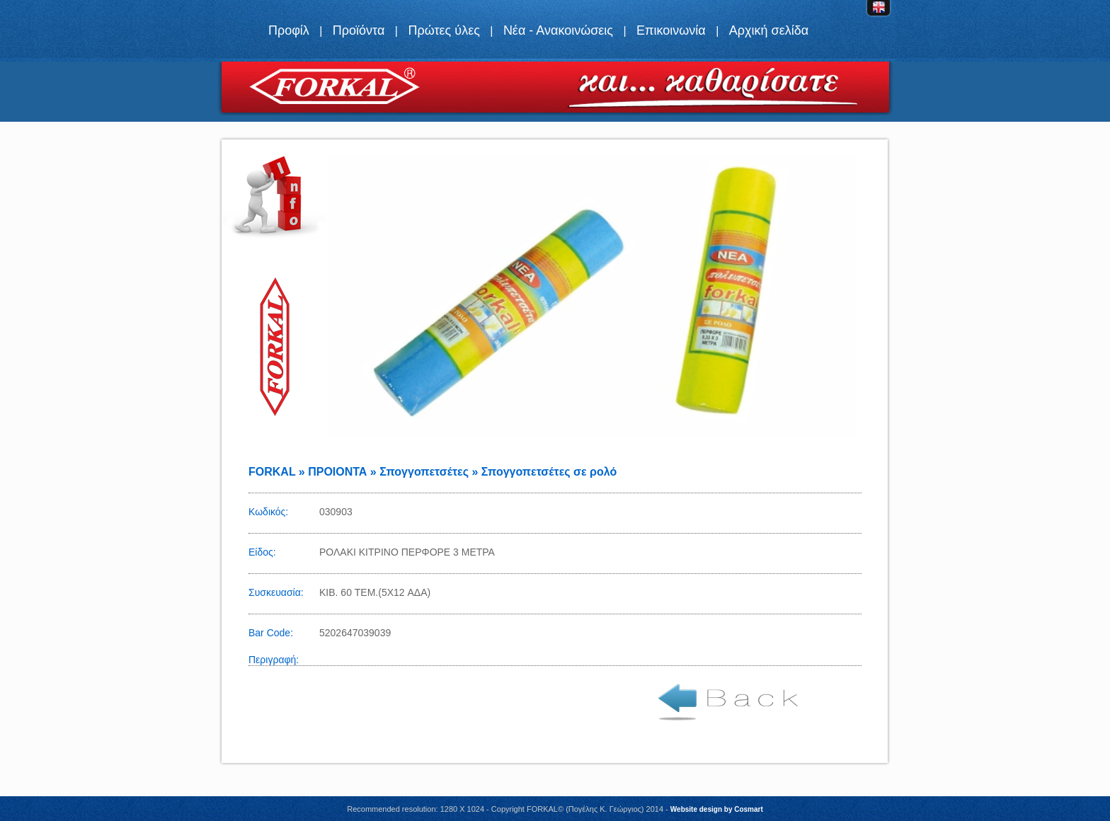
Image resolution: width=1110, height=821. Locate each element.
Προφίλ (288, 30)
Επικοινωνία (671, 30)
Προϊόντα (359, 30)
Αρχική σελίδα (768, 30)
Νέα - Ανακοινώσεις (558, 30)
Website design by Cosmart (716, 809)
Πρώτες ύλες (443, 30)
